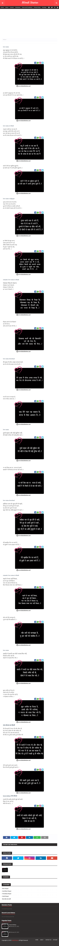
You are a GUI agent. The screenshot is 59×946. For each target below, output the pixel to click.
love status (12, 925)
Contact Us (48, 939)
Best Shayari (5, 888)
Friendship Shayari (6, 893)
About (6, 7)
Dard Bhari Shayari (6, 891)
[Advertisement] (29, 24)
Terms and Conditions (27, 7)
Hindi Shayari (5, 896)
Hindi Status (15, 940)
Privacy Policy (37, 7)
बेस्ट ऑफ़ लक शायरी (6, 899)
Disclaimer (17, 7)
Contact (12, 7)
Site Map (44, 7)
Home (2, 7)
